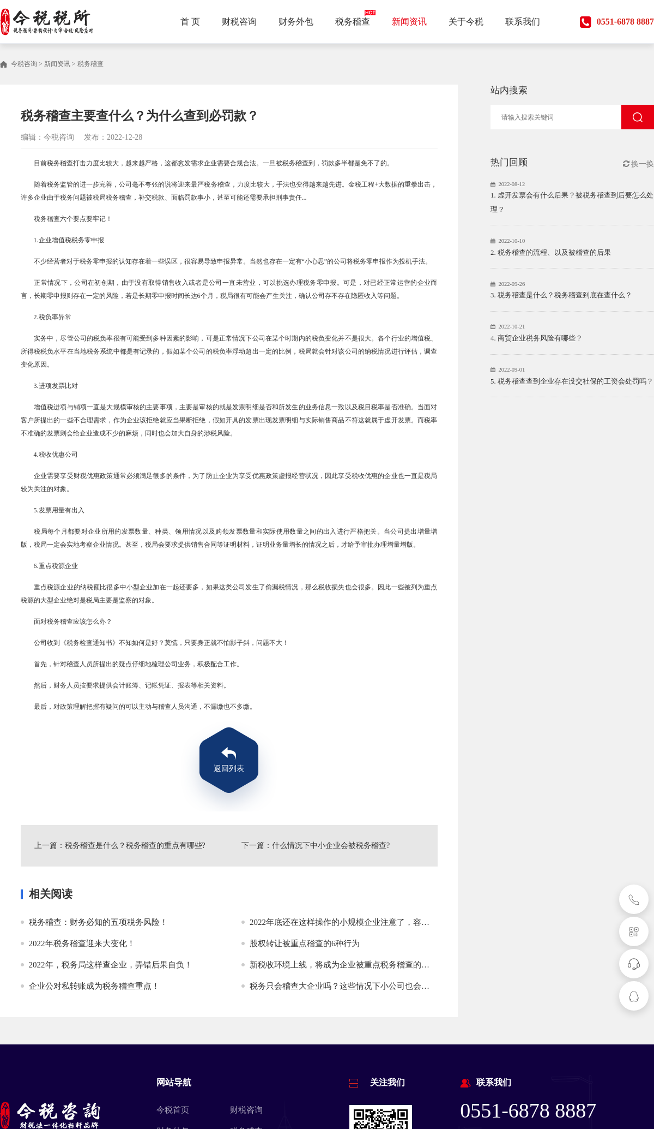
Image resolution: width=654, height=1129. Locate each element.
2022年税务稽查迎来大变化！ (82, 943)
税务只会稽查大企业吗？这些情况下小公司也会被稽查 (348, 986)
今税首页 (172, 1110)
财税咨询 (246, 1110)
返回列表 (229, 768)
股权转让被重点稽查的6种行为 (305, 943)
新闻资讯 (57, 64)
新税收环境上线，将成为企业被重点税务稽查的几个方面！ (356, 964)
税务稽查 (90, 64)
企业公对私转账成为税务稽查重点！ (94, 986)
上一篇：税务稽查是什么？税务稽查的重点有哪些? (119, 845)
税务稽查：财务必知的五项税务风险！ (98, 922)
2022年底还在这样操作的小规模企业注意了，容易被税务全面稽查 (368, 922)
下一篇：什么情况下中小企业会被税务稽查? (315, 845)
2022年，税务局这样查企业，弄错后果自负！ (110, 964)
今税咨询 (24, 64)
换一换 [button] (639, 164)
